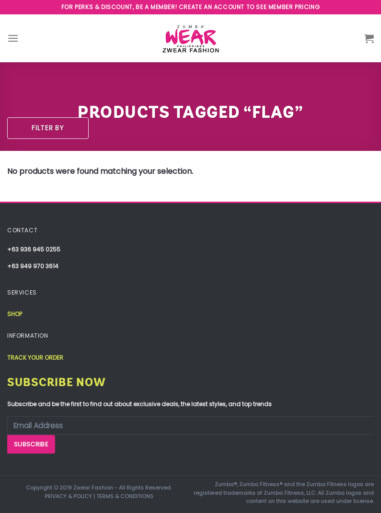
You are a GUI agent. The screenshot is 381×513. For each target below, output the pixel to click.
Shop (14, 314)
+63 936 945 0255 (33, 249)
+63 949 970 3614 (32, 266)
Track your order (35, 357)
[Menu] (13, 38)
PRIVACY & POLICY (68, 496)
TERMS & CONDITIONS (124, 496)
